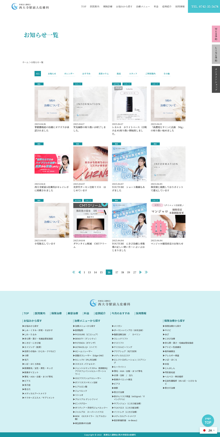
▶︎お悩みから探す (30, 325)
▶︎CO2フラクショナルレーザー (87, 378)
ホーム (25, 63)
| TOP (25, 313)
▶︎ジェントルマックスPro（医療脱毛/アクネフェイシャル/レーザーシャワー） (90, 371)
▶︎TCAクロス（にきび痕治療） (126, 407)
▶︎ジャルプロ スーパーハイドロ (88, 411)
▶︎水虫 (166, 363)
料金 (156, 6)
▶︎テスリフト (118, 342)
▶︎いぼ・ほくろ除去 (31, 363)
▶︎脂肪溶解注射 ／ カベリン (126, 334)
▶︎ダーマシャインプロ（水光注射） (128, 330)
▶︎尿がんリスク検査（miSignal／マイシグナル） (128, 398)
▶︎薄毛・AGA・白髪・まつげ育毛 (37, 376)
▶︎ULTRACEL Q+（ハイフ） (85, 347)
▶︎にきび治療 (169, 338)
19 (128, 274)
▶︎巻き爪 (26, 389)
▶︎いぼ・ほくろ (170, 359)
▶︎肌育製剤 (78, 330)
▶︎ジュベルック (80, 390)
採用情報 (180, 6)
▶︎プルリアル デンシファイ (85, 399)
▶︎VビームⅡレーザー (82, 351)
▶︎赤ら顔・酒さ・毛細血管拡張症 (37, 338)
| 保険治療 (56, 313)
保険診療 (107, 6)
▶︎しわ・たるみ (29, 334)
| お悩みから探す (32, 320)
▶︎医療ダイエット (30, 372)
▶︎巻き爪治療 (118, 392)
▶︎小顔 (25, 355)
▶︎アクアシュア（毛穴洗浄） (125, 351)
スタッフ (133, 75)
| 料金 (86, 313)
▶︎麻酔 (115, 387)
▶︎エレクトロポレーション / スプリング (129, 361)
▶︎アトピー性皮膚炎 (172, 347)
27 (134, 274)
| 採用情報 (140, 313)
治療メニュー (143, 6)
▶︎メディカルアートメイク (34, 393)
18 (122, 274)
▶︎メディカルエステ (121, 355)
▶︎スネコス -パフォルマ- (84, 363)
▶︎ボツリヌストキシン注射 (85, 382)
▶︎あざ (166, 334)
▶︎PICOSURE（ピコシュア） (86, 334)
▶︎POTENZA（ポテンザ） (85, 342)
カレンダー (69, 75)
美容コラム (104, 75)
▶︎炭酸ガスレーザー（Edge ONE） (89, 355)
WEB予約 (216, 34)
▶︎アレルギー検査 (171, 355)
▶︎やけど (167, 330)
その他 (167, 75)
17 (117, 274)
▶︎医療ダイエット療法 (122, 379)
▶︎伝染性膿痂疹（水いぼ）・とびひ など (180, 382)
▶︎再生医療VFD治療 (82, 423)
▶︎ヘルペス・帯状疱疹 (173, 376)
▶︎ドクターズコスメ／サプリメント (38, 397)
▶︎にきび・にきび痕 (31, 342)
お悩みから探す (124, 6)
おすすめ (86, 75)
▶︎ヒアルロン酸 (80, 386)
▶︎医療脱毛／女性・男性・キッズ (37, 368)
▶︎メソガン (117, 325)
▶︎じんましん (169, 368)
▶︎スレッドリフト (120, 338)
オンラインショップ (216, 79)
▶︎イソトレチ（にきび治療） (125, 411)
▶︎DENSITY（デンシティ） (85, 338)
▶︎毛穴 (25, 359)
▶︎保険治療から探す (172, 325)
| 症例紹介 (100, 313)
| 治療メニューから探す (86, 320)
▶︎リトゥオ (78, 395)
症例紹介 (167, 6)
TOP (83, 6)
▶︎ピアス (26, 380)
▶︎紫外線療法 (169, 351)
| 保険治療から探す (174, 320)
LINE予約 (216, 54)
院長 (119, 75)
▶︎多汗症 (26, 385)
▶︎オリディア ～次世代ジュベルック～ (90, 407)
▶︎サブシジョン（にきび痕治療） (127, 403)
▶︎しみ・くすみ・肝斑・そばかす (37, 330)
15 (101, 274)
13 (89, 274)
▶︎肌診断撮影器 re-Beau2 (124, 420)
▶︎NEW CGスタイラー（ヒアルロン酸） (90, 417)
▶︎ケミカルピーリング (122, 347)
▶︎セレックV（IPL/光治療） (85, 359)
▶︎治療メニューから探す (84, 325)
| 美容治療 (72, 313)
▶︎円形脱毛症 (169, 372)
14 (95, 274)
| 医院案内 (39, 313)
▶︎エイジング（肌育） (32, 347)
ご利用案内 (150, 75)
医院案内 (94, 6)
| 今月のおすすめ (120, 313)
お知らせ (52, 75)
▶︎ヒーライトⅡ (119, 366)
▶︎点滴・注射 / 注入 (122, 375)
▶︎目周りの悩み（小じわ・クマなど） (39, 351)
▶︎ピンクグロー (80, 403)
